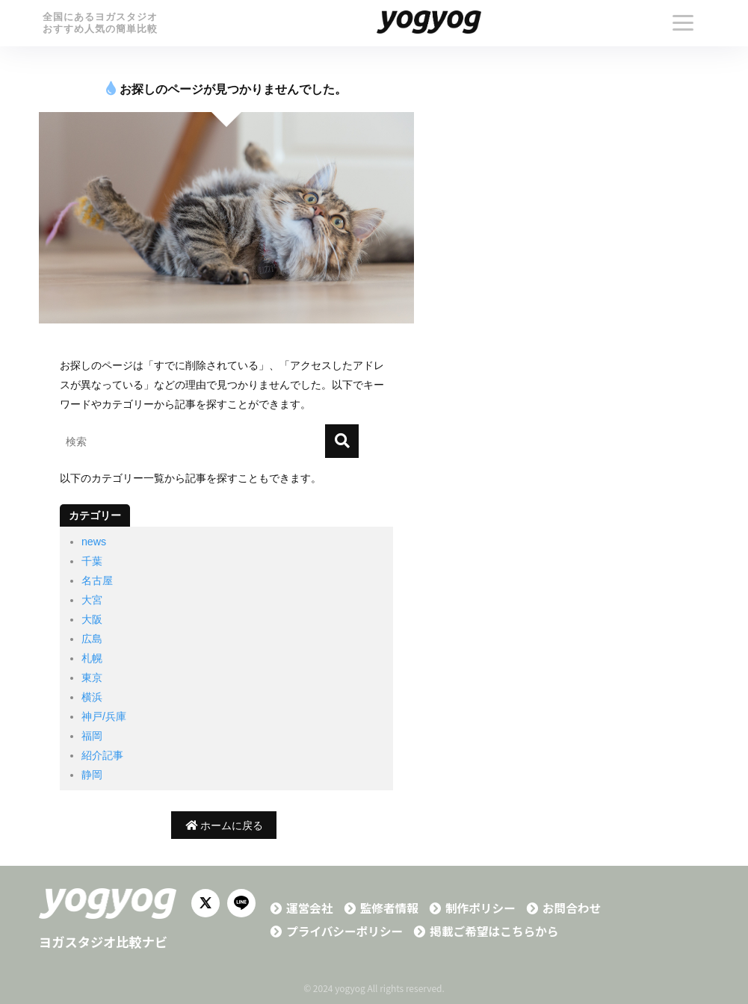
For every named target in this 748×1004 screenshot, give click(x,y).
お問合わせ (572, 908)
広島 (91, 639)
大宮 (91, 600)
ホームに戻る (224, 825)
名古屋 (97, 580)
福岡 (91, 736)
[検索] (342, 441)
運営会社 (309, 908)
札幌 (91, 658)
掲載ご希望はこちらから (494, 931)
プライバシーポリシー (344, 931)
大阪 (91, 619)
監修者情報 (389, 908)
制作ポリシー (480, 908)
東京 (91, 678)
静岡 (91, 775)
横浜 (91, 697)
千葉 (91, 561)
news (93, 542)
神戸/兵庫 (103, 716)
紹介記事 (102, 755)
